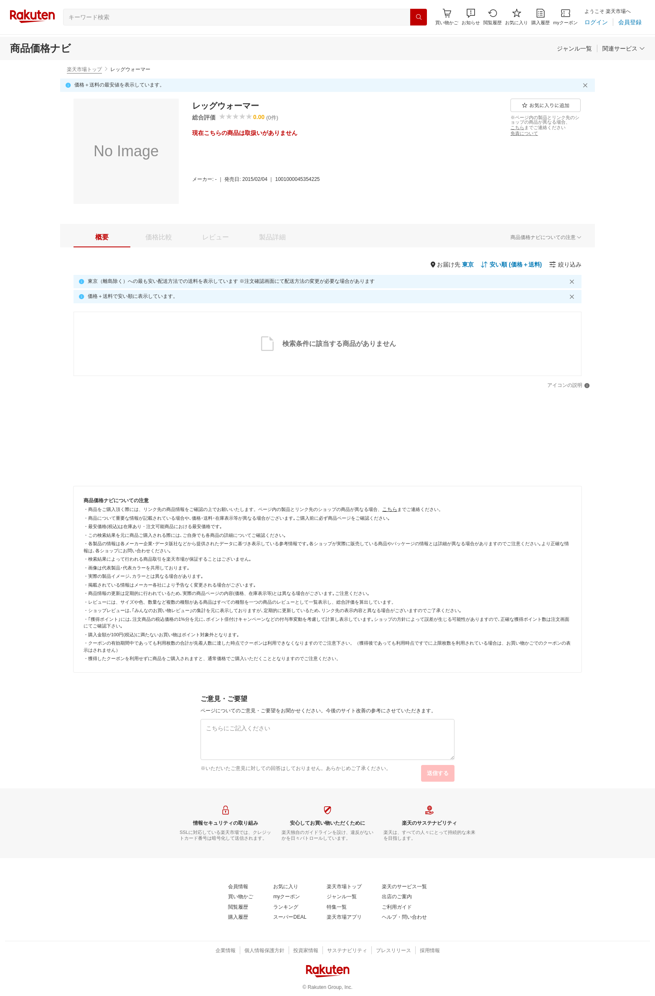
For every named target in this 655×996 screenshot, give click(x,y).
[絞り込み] (565, 264)
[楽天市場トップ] (344, 887)
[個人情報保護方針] (264, 951)
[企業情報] (226, 951)
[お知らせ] (471, 16)
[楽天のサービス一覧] (404, 887)
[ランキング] (285, 907)
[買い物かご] (240, 897)
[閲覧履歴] (492, 16)
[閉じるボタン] (586, 85)
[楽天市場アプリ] (344, 917)
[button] (471, 16)
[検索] (418, 17)
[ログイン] (596, 22)
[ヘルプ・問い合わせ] (404, 917)
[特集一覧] (337, 907)
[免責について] (524, 133)
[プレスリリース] (393, 951)
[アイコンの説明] (568, 385)
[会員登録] (630, 22)
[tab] (102, 237)
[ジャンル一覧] (574, 48)
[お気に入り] (516, 16)
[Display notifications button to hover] (446, 16)
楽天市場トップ (84, 69)
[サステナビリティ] (347, 951)
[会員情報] (238, 887)
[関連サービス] (623, 48)
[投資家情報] (305, 951)
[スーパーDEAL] (289, 917)
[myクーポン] (565, 16)
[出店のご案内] (397, 897)
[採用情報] (430, 951)
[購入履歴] (540, 16)
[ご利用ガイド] (397, 907)
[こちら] (517, 127)
